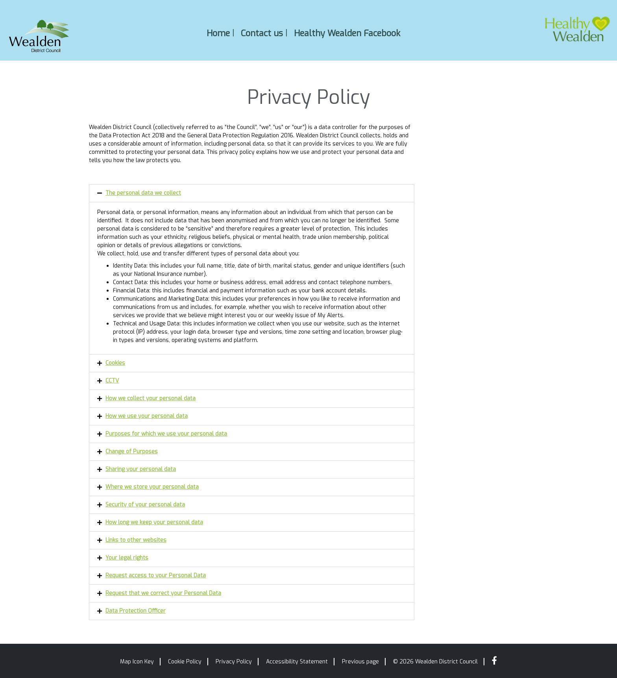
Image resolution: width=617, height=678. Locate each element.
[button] (251, 193)
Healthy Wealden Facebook (347, 33)
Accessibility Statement (297, 661)
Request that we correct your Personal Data (163, 593)
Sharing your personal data (140, 469)
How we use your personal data (146, 416)
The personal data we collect (143, 193)
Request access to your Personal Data (155, 575)
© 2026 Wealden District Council (435, 661)
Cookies (115, 363)
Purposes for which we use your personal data (166, 434)
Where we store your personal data (152, 487)
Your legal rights (126, 558)
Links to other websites (135, 540)
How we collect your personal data (150, 398)
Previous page (360, 661)
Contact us (262, 33)
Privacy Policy (234, 661)
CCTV (112, 380)
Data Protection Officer (135, 611)
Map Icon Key (137, 661)
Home (218, 33)
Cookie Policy (184, 661)
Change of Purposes (131, 451)
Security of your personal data (145, 504)
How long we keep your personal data (154, 522)
